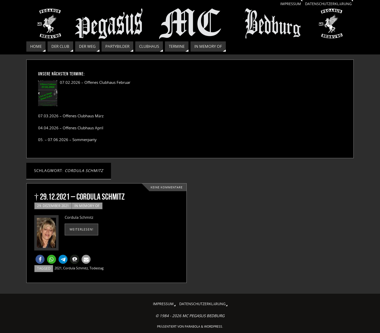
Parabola (192, 326)
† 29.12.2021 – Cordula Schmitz (79, 196)
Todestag (97, 268)
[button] (40, 259)
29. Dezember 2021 (53, 205)
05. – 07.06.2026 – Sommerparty (67, 139)
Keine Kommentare (167, 187)
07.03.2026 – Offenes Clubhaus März (71, 115)
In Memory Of (87, 205)
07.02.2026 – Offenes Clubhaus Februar (95, 82)
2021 (58, 268)
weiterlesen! (81, 229)
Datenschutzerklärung (328, 4)
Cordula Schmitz (75, 268)
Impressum (290, 4)
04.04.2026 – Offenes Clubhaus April (70, 127)
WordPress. (213, 326)
